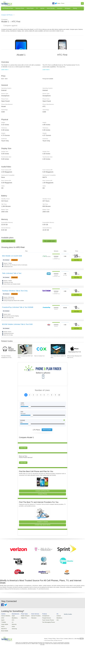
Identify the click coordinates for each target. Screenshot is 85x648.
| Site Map (76, 637)
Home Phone (30, 8)
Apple (12, 615)
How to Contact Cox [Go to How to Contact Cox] (39, 356)
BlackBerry (13, 617)
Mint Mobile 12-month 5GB (12, 256)
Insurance (59, 8)
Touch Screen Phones (45, 619)
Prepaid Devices (44, 617)
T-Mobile (3, 621)
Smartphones (43, 615)
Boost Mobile (4, 629)
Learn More (23, 447)
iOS (54, 619)
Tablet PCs (22, 617)
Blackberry (55, 617)
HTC (12, 619)
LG (11, 621)
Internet (42, 8)
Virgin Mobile (4, 623)
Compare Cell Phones (7, 15)
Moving (75, 8)
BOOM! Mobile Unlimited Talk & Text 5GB (17, 324)
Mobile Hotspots (24, 615)
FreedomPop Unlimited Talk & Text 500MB (17, 307)
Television (32, 617)
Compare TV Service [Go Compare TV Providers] (42, 521)
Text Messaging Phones (45, 621)
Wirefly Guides (64, 614)
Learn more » (5, 69)
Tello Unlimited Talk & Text (11, 273)
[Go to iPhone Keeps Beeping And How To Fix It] (74, 349)
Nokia (12, 625)
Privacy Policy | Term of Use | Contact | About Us (60, 637)
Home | (46, 637)
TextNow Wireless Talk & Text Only (15, 291)
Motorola (13, 623)
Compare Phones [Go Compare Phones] (42, 494)
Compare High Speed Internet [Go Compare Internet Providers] (42, 524)
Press (62, 3)
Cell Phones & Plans (7, 8)
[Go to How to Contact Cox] (41, 349)
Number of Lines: (42, 390)
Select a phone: (43, 373)
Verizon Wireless (5, 615)
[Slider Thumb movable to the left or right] (29, 407)
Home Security (51, 8)
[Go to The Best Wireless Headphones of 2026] (8, 349)
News (58, 3)
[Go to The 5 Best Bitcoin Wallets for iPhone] (58, 349)
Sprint (2, 619)
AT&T (2, 617)
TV (37, 8)
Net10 (2, 625)
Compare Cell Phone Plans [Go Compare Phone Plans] (43, 491)
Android (55, 615)
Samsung (13, 627)
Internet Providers (34, 615)
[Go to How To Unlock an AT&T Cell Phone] (25, 349)
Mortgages (67, 8)
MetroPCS (3, 627)
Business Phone (20, 8)
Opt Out (81, 637)
